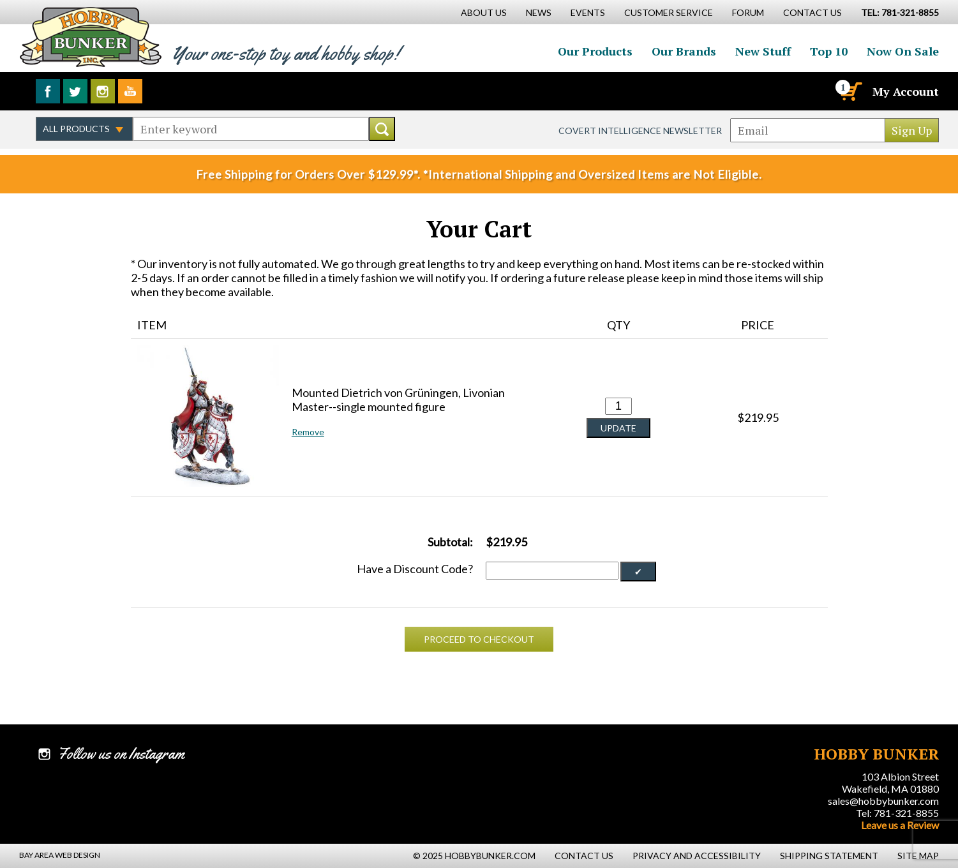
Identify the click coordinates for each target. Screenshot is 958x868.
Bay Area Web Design (59, 855)
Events (588, 12)
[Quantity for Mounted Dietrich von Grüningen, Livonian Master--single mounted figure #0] (618, 406)
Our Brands (684, 51)
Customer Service (668, 12)
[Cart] (850, 91)
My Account (905, 91)
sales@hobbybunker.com (883, 801)
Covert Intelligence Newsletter (640, 130)
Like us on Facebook (48, 91)
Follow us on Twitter (75, 91)
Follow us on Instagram (103, 91)
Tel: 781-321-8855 (897, 813)
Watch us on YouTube (130, 91)
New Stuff (763, 51)
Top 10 (829, 51)
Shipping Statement (829, 855)
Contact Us (812, 12)
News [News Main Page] (538, 12)
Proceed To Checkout (479, 639)
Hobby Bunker (90, 36)
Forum (748, 12)
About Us (484, 12)
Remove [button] (308, 431)
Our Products (595, 51)
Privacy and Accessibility (696, 855)
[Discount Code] (552, 571)
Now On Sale (903, 51)
